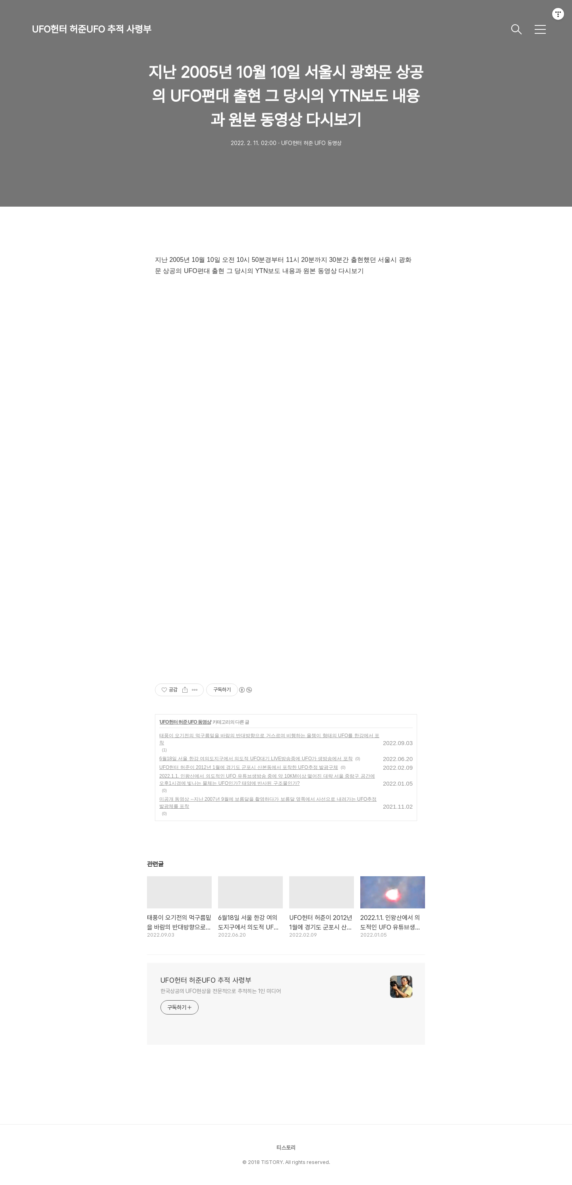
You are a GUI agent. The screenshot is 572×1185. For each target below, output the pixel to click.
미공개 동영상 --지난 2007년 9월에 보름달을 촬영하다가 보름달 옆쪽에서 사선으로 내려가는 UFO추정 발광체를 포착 (268, 802)
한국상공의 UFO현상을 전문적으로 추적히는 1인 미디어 (220, 991)
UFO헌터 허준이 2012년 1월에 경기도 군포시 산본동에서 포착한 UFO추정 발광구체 (248, 767)
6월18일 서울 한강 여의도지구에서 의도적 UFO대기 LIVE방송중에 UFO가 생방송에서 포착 (256, 758)
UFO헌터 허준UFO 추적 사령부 (91, 29)
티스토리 (286, 1147)
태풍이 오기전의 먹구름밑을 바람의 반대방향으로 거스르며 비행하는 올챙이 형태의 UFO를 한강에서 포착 (269, 739)
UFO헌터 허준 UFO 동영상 (185, 722)
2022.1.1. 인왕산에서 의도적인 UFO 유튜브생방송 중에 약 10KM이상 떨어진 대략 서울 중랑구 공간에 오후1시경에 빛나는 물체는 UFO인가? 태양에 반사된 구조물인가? (267, 779)
